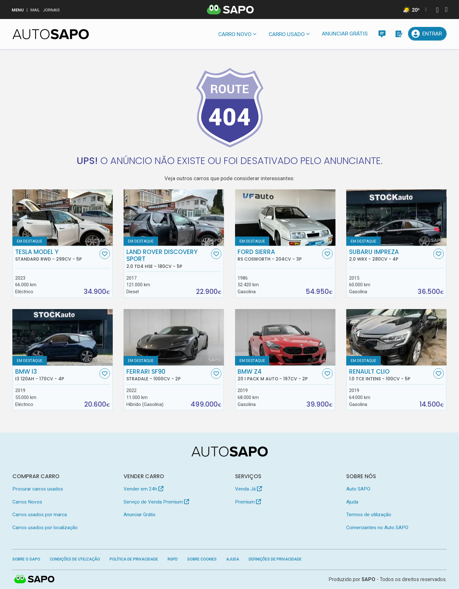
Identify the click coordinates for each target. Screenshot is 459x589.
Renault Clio (390, 375)
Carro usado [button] (287, 34)
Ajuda (352, 502)
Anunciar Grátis (345, 33)
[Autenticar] (437, 11)
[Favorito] (104, 254)
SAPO (368, 579)
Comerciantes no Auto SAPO (377, 527)
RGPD (173, 559)
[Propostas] (398, 34)
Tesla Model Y (56, 255)
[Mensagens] (382, 34)
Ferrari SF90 (167, 375)
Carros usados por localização (45, 527)
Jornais (51, 10)
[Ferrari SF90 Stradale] (174, 337)
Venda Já (248, 489)
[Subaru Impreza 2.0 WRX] (396, 217)
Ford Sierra (279, 255)
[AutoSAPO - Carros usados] (50, 34)
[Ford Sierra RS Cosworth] (285, 217)
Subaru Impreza (390, 255)
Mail (35, 10)
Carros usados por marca (39, 514)
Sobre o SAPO (26, 559)
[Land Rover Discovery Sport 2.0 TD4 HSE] (174, 217)
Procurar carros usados (37, 489)
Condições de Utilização (75, 559)
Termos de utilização (368, 514)
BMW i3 (56, 375)
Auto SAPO (358, 489)
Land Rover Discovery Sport (167, 259)
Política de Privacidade (134, 559)
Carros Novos (27, 502)
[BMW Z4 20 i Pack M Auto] (285, 337)
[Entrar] (427, 34)
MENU (18, 10)
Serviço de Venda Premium (156, 502)
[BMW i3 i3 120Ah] (62, 337)
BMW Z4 (279, 375)
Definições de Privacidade (275, 559)
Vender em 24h (143, 489)
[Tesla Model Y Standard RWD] (62, 217)
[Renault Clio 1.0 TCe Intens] (396, 337)
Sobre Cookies (202, 559)
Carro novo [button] (235, 34)
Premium (248, 502)
